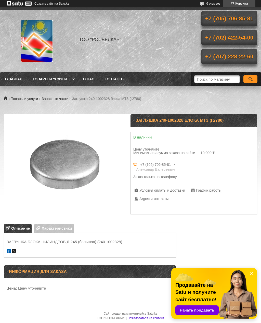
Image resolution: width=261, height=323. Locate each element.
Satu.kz (152, 313)
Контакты (114, 79)
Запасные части (55, 99)
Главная (13, 79)
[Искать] (250, 79)
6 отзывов (213, 3)
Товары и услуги (50, 79)
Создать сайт (43, 3)
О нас (88, 79)
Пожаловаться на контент (145, 318)
